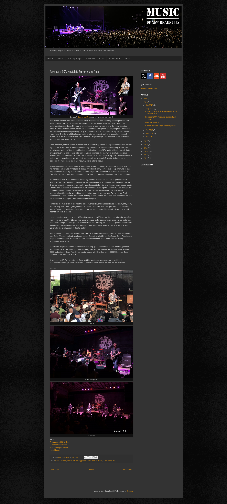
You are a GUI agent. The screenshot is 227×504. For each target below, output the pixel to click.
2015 (146, 148)
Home (50, 58)
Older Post (127, 470)
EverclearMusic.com (58, 445)
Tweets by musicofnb (149, 88)
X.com (102, 58)
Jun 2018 (149, 105)
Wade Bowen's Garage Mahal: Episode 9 (161, 126)
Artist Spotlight (74, 58)
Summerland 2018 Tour (60, 442)
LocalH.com (55, 450)
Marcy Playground (79, 461)
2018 (146, 102)
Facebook (90, 58)
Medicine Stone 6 (152, 122)
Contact (127, 58)
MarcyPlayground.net (59, 447)
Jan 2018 (149, 137)
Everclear (63, 461)
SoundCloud (114, 58)
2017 (146, 141)
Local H (70, 461)
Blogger (130, 491)
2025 (146, 99)
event (57, 461)
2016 (146, 145)
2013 (146, 155)
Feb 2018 (150, 133)
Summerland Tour (84, 117)
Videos (60, 58)
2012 (146, 158)
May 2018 (150, 109)
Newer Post (55, 470)
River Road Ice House (94, 461)
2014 (146, 151)
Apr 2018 (149, 130)
